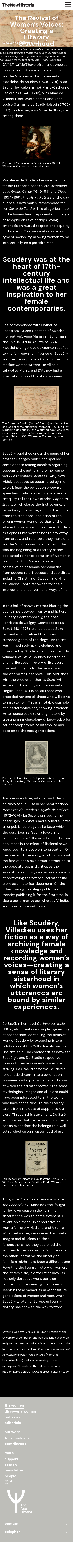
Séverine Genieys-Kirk (21, 42)
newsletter (14, 1470)
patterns (12, 1417)
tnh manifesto (17, 1438)
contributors (15, 1443)
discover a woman (20, 1411)
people (10, 1476)
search (11, 1464)
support (11, 1459)
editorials (13, 1422)
